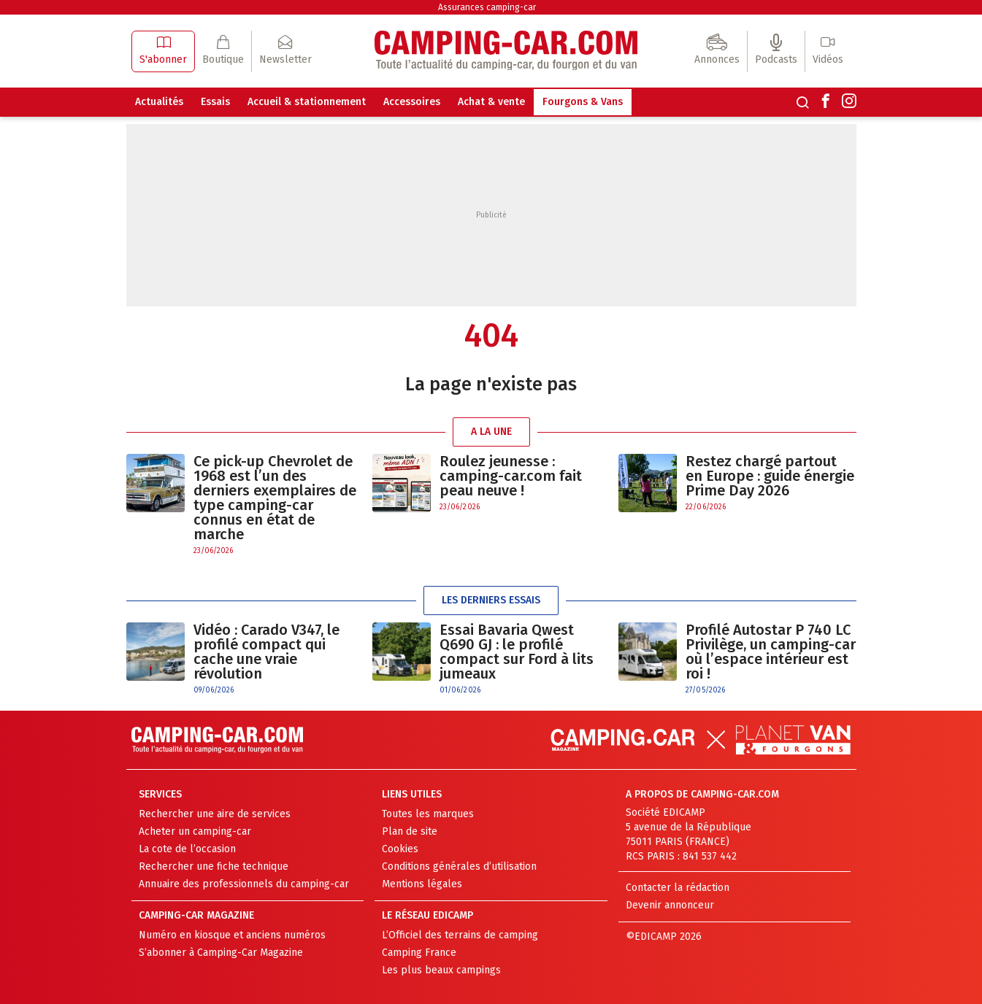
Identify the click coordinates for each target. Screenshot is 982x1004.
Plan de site (409, 831)
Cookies (400, 849)
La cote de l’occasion (187, 849)
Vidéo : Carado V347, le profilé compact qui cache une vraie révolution (266, 651)
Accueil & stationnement (307, 102)
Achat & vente (491, 102)
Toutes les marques (428, 814)
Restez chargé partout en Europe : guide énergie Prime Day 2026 (770, 475)
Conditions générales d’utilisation (459, 866)
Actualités (159, 102)
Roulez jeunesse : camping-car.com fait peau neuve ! (511, 475)
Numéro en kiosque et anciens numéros (232, 935)
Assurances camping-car (487, 7)
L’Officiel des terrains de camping (460, 935)
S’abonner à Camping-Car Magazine (221, 952)
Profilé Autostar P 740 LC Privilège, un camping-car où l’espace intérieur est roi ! (771, 651)
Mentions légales (422, 884)
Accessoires (411, 102)
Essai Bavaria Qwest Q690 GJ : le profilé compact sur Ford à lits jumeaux (517, 651)
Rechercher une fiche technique (213, 866)
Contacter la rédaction (677, 887)
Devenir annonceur (670, 905)
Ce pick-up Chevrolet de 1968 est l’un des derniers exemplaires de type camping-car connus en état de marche (274, 497)
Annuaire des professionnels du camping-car (244, 884)
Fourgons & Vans (582, 102)
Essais (215, 102)
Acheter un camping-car (195, 831)
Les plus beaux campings (441, 970)
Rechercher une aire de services (215, 814)
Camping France (419, 952)
